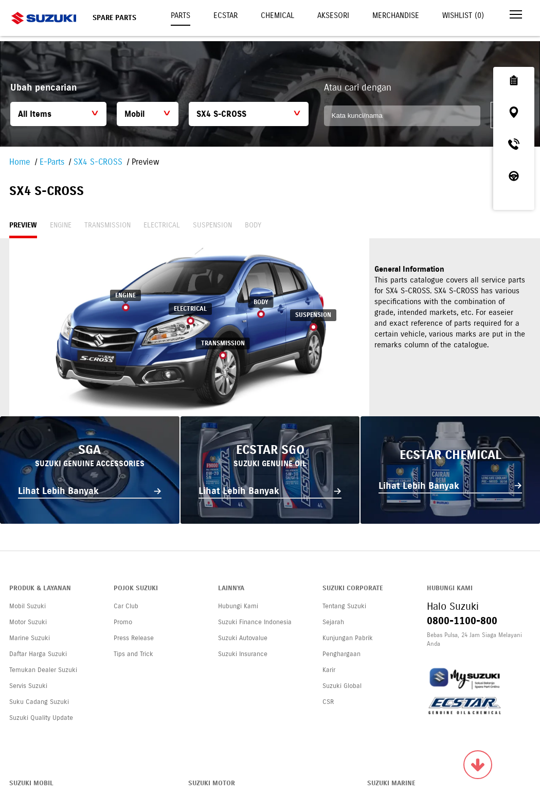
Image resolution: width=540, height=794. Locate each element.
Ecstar (225, 15)
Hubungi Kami (238, 606)
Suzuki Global (342, 686)
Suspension (212, 225)
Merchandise (395, 15)
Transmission (107, 225)
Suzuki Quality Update (41, 718)
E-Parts (52, 162)
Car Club (126, 606)
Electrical (161, 225)
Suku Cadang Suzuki (39, 702)
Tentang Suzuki (344, 606)
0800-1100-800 (462, 620)
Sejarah (333, 622)
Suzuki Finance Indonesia (255, 622)
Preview (23, 225)
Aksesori (333, 15)
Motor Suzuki (28, 622)
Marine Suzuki (29, 638)
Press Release (134, 638)
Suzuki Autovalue (242, 638)
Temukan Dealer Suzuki (43, 670)
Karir (328, 670)
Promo (123, 622)
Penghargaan (341, 654)
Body (253, 225)
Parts (180, 15)
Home (19, 162)
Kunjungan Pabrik (347, 638)
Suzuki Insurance (242, 654)
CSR (328, 702)
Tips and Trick (133, 654)
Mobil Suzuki (27, 606)
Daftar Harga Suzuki (38, 654)
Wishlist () (463, 15)
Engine (60, 225)
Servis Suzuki (28, 686)
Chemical (277, 15)
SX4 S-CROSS (98, 162)
